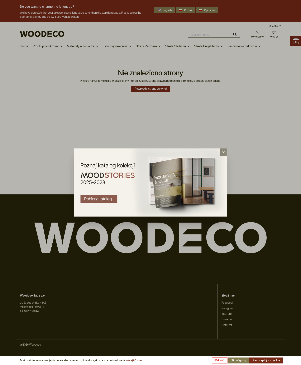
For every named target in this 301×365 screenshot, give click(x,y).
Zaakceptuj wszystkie (266, 360)
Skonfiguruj (238, 360)
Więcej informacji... (135, 360)
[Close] (223, 152)
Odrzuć (219, 360)
